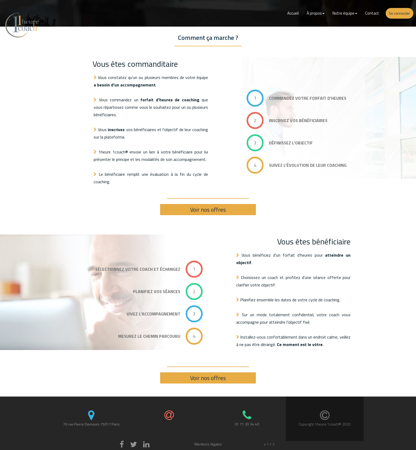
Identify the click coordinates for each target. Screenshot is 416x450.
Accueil (293, 13)
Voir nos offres (208, 209)
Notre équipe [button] (344, 13)
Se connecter (399, 13)
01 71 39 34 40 (247, 424)
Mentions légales (208, 444)
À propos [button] (316, 13)
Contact (372, 13)
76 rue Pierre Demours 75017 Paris (91, 424)
